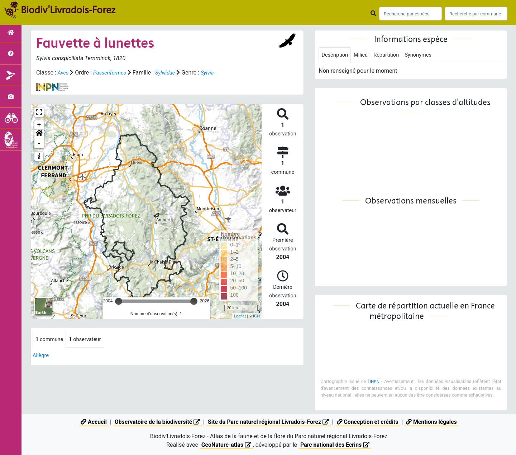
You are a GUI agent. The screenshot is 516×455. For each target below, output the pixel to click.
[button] (39, 134)
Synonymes (425, 55)
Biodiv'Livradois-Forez (68, 10)
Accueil (92, 421)
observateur (89, 339)
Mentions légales (433, 421)
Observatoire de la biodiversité (156, 421)
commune (50, 339)
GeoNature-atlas (226, 444)
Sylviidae (170, 72)
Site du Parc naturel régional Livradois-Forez (268, 421)
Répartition (391, 55)
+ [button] (39, 125)
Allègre (41, 356)
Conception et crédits (369, 421)
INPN (374, 382)
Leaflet (240, 316)
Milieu (364, 55)
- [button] (39, 143)
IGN (256, 316)
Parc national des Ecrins (335, 444)
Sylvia (214, 72)
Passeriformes (112, 72)
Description (335, 55)
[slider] (118, 301)
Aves (64, 72)
